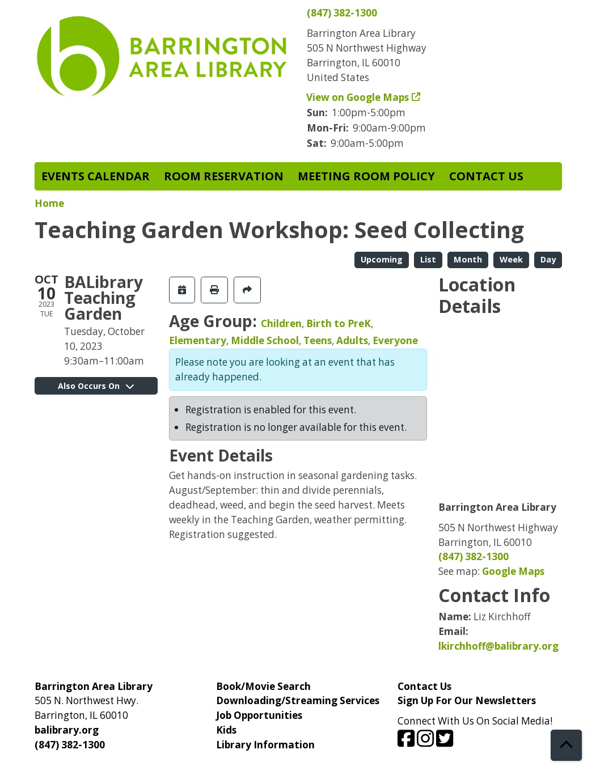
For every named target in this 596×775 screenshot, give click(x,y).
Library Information (265, 744)
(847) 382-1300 (342, 12)
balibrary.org (67, 729)
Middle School (265, 340)
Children (281, 323)
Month (468, 259)
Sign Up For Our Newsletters (467, 700)
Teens (317, 340)
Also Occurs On (96, 385)
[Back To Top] (566, 745)
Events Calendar (95, 176)
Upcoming (382, 259)
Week (511, 259)
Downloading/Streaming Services (297, 700)
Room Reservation (224, 176)
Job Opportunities (259, 715)
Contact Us (486, 176)
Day (548, 259)
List (428, 259)
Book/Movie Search (263, 686)
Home (49, 203)
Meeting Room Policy (366, 176)
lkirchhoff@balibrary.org (498, 646)
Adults (352, 340)
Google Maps (513, 571)
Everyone (395, 340)
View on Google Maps (358, 97)
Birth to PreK (338, 323)
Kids (226, 729)
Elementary (197, 340)
